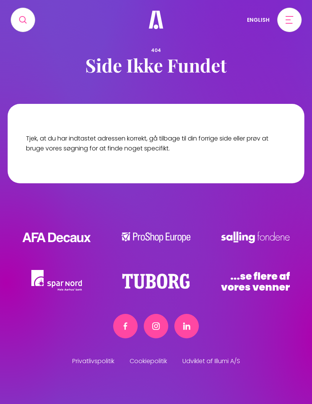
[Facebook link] (125, 326)
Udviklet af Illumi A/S (211, 361)
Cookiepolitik (148, 361)
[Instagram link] (156, 326)
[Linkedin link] (186, 326)
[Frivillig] (156, 20)
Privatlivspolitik (93, 361)
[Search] (23, 20)
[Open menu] (289, 20)
